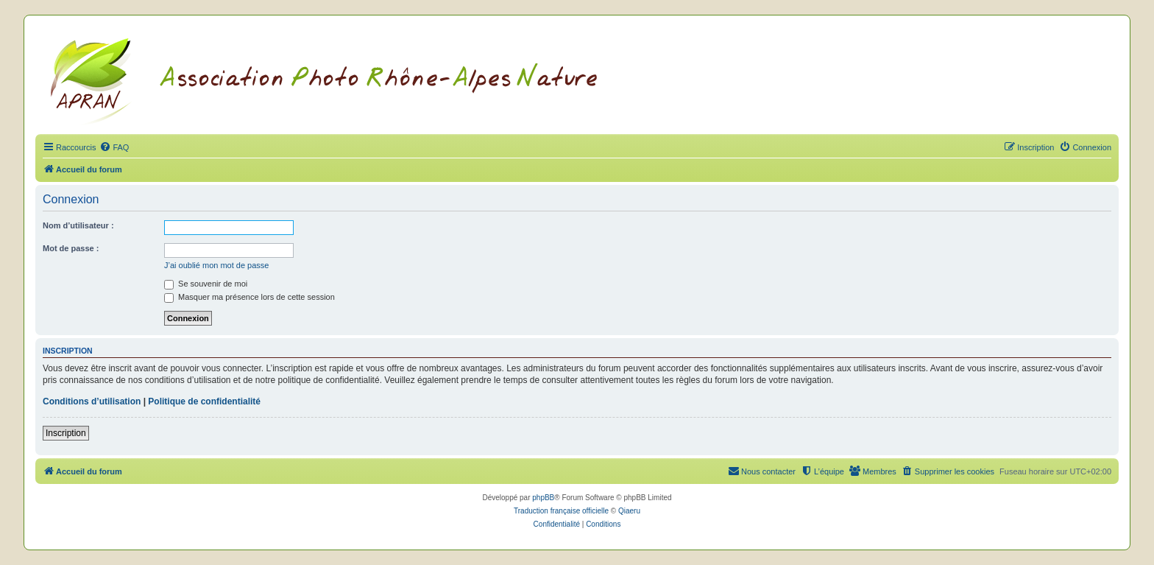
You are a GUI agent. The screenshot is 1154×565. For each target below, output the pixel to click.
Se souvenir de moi (205, 283)
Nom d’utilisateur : (78, 225)
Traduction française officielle (561, 511)
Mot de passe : (71, 248)
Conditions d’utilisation (92, 401)
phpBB (543, 498)
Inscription (66, 433)
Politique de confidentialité (204, 401)
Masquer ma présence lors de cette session (249, 296)
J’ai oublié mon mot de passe (216, 265)
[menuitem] (114, 147)
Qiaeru (629, 511)
